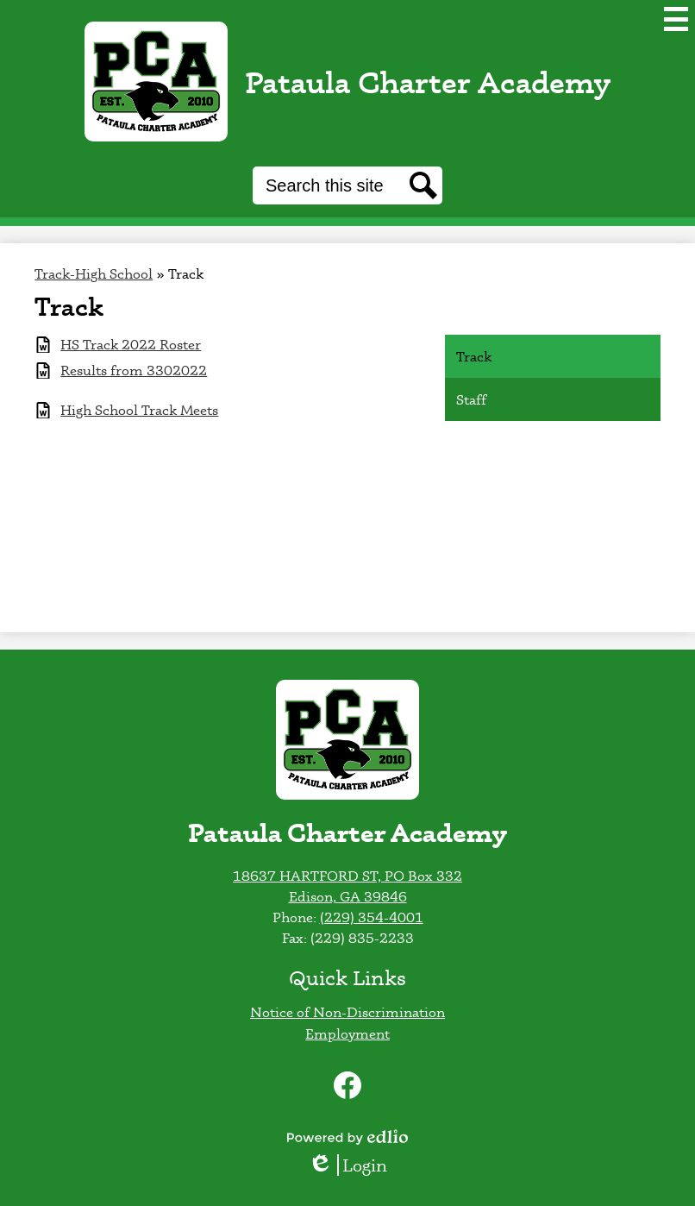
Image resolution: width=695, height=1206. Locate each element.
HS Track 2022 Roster (130, 344)
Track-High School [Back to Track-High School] (93, 273)
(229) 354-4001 (371, 917)
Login (347, 1165)
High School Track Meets (139, 410)
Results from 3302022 (133, 370)
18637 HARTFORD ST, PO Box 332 (347, 875)
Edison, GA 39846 (348, 896)
